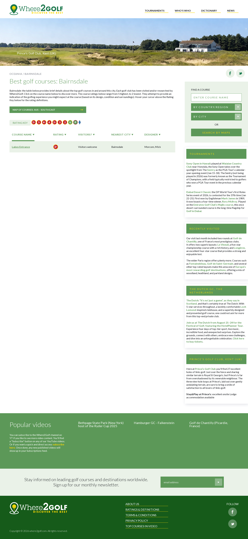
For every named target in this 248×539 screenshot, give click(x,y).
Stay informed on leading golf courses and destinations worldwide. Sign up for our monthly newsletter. (86, 482)
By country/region (211, 107)
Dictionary (209, 10)
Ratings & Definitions (142, 509)
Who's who (183, 10)
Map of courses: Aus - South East (48, 109)
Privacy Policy (136, 520)
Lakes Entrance (21, 146)
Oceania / (16, 73)
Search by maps (216, 132)
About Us (132, 504)
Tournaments (154, 10)
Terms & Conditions (140, 515)
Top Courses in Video (141, 526)
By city (199, 116)
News (231, 10)
